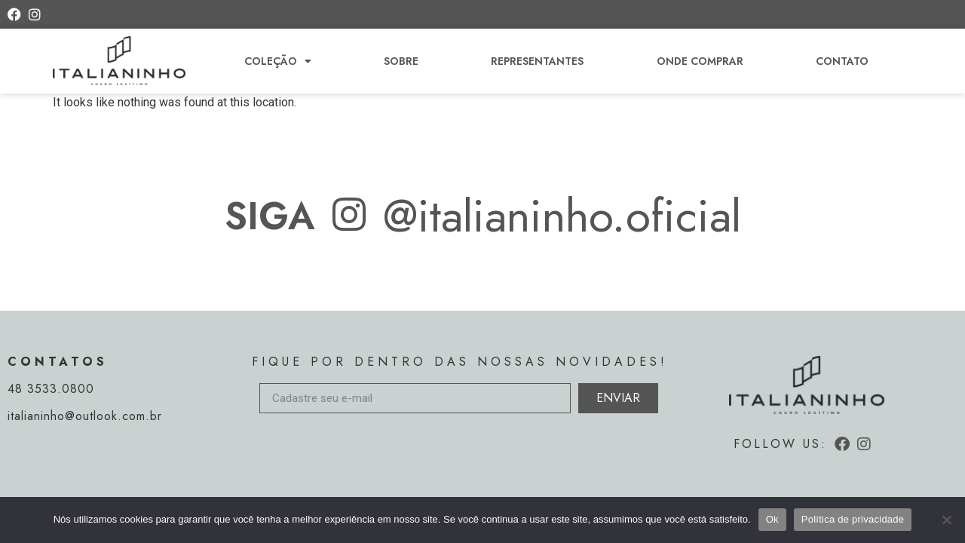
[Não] (946, 519)
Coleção (277, 61)
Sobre (401, 61)
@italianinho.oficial (562, 216)
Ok (772, 519)
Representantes (537, 61)
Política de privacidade (853, 519)
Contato (842, 61)
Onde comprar (700, 61)
